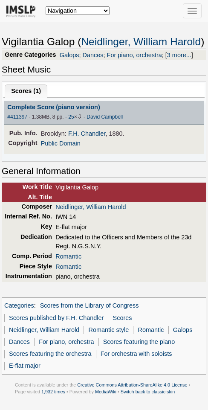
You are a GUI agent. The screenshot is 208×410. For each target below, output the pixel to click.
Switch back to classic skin (148, 391)
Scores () (26, 90)
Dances (93, 55)
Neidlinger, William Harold (141, 41)
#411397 (17, 117)
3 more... (179, 55)
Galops (69, 55)
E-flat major (24, 365)
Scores (122, 317)
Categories (19, 305)
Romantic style (109, 329)
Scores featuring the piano (139, 341)
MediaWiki (105, 391)
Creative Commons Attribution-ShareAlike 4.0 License (132, 384)
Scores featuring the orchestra (50, 353)
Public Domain (61, 143)
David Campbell (105, 117)
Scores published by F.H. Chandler (56, 317)
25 (71, 117)
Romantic (68, 256)
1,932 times (53, 391)
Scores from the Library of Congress (89, 305)
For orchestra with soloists (136, 353)
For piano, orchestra (134, 55)
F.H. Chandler (86, 133)
